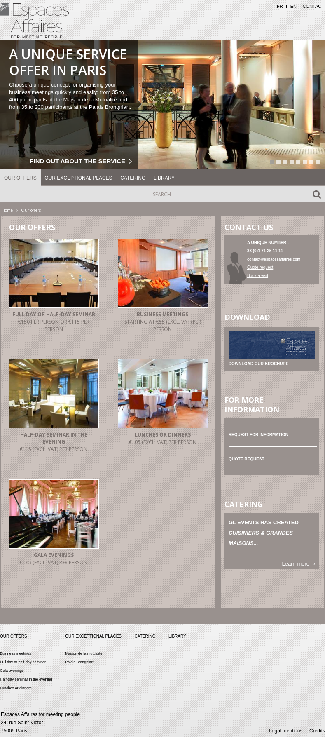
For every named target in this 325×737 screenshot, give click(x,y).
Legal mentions (285, 731)
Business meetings (162, 314)
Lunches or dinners (163, 434)
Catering (132, 178)
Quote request (260, 267)
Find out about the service (77, 160)
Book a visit (257, 275)
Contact (313, 6)
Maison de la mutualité (83, 653)
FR (280, 6)
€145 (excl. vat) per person (53, 562)
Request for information (258, 434)
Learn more (295, 564)
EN (293, 6)
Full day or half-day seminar (53, 314)
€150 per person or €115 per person (53, 325)
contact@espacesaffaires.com (273, 259)
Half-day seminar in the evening (53, 438)
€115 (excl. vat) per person (53, 449)
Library (164, 178)
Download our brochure (259, 363)
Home (7, 210)
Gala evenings (54, 555)
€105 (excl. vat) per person (162, 442)
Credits (317, 731)
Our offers (20, 178)
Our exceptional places (78, 178)
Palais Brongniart (79, 662)
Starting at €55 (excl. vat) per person (162, 325)
